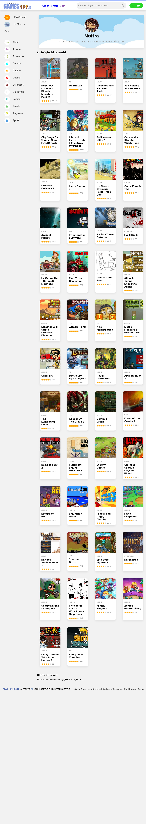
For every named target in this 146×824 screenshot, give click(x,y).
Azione (12, 49)
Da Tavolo (14, 92)
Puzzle (12, 106)
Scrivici (141, 712)
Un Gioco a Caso (14, 27)
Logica (12, 99)
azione (72, 82)
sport (71, 274)
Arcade (12, 63)
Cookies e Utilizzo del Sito (114, 712)
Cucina (12, 78)
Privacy (132, 712)
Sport (11, 120)
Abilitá (12, 42)
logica (44, 323)
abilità (44, 82)
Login (136, 5)
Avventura (14, 56)
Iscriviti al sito (94, 712)
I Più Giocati (15, 17)
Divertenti (14, 85)
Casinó (12, 70)
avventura (128, 231)
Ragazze (13, 113)
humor (99, 274)
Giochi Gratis (50, 5)
